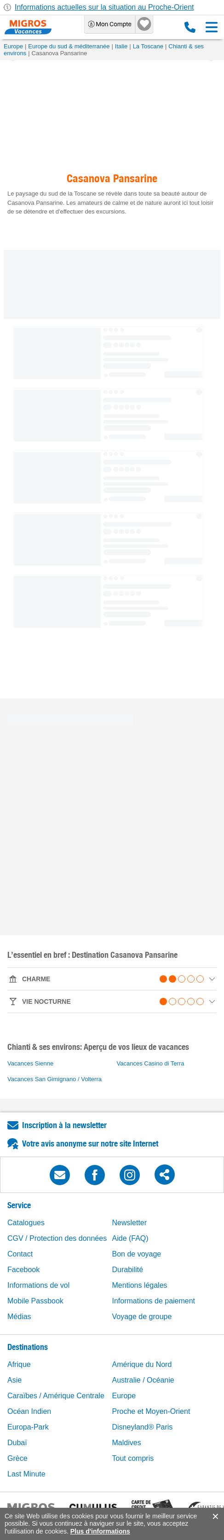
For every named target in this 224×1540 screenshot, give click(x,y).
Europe (13, 46)
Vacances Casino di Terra (150, 1063)
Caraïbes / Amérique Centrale (55, 1396)
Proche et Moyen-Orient (151, 1411)
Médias (19, 1316)
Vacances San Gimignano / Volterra (54, 1079)
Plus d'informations (100, 1531)
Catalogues (26, 1223)
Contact (20, 1254)
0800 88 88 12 (189, 27)
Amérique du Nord (142, 1364)
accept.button (214, 1516)
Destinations (27, 1347)
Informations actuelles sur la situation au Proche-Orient (104, 7)
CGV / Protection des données (57, 1238)
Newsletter (129, 1223)
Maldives (126, 1443)
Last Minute (26, 1474)
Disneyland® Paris (142, 1427)
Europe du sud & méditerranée (68, 46)
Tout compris (133, 1458)
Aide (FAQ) (130, 1238)
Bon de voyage (136, 1254)
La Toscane (148, 46)
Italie (121, 46)
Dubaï (17, 1443)
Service (19, 1205)
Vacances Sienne (30, 1063)
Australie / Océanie (143, 1380)
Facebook (23, 1270)
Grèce (17, 1458)
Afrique (19, 1364)
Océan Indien (29, 1411)
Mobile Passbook (35, 1301)
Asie (14, 1380)
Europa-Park (28, 1427)
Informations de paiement (153, 1301)
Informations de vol (38, 1285)
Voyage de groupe (142, 1316)
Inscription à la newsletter (64, 1125)
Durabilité (128, 1270)
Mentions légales (139, 1285)
